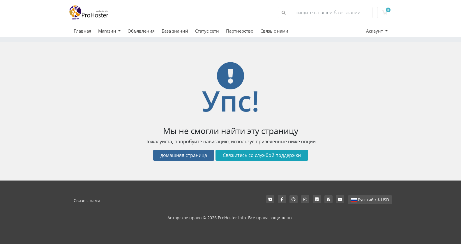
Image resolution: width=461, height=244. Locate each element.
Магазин (107, 31)
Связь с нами (274, 31)
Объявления (141, 31)
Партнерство (239, 31)
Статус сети (207, 31)
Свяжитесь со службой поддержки (262, 155)
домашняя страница (183, 155)
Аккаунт (375, 31)
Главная (82, 31)
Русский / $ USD (370, 199)
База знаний (175, 31)
